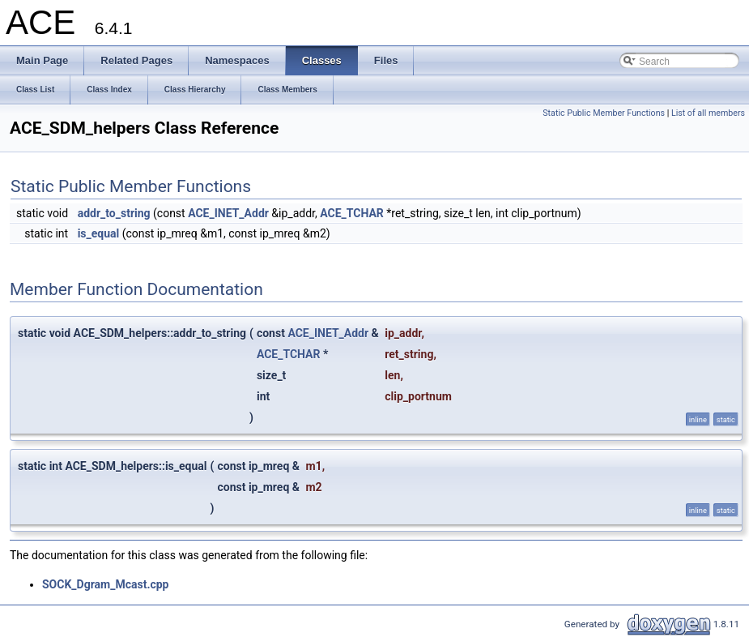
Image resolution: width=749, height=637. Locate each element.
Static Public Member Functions (604, 113)
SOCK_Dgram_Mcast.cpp (105, 584)
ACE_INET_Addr (228, 213)
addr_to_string (114, 213)
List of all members (708, 113)
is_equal (99, 233)
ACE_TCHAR (352, 213)
